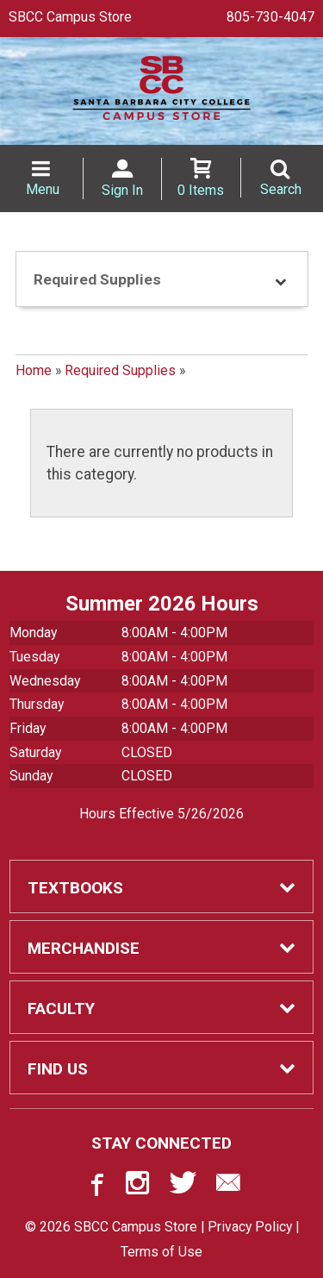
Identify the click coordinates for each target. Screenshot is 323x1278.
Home (34, 370)
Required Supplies (120, 370)
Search (280, 189)
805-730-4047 (270, 17)
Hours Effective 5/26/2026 (161, 813)
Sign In (122, 190)
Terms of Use (161, 1252)
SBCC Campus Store (70, 17)
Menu (42, 189)
